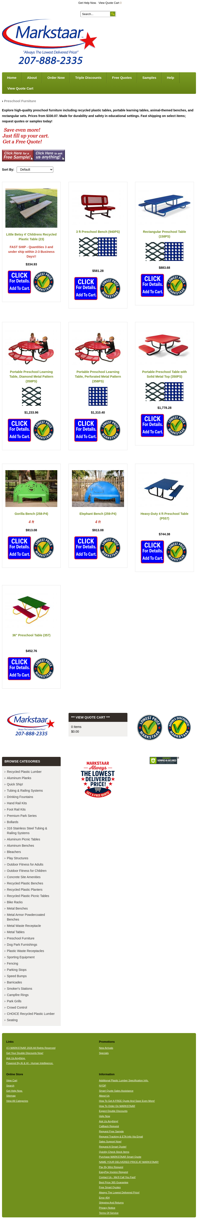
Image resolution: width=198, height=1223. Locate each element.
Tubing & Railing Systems (25, 790)
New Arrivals (106, 1048)
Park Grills (14, 1001)
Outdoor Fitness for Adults (25, 864)
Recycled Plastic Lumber (24, 771)
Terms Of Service (108, 1213)
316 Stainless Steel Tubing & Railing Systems (27, 830)
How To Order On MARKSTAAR (117, 1106)
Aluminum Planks (19, 778)
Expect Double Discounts (113, 1111)
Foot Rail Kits (16, 809)
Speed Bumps (17, 976)
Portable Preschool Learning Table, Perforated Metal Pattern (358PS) (98, 376)
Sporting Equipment (21, 957)
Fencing (12, 963)
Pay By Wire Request (111, 1167)
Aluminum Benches (20, 845)
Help (170, 77)
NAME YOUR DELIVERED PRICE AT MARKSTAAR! (128, 1162)
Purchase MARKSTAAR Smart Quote (120, 1156)
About (32, 77)
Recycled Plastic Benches (25, 883)
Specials (104, 1053)
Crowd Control (17, 1007)
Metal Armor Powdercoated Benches (26, 917)
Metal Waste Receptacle (24, 926)
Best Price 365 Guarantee (113, 1182)
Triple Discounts (88, 77)
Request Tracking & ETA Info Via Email (121, 1136)
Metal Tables (15, 932)
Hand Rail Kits (17, 803)
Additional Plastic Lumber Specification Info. (123, 1080)
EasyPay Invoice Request (113, 1172)
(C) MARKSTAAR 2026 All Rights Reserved (31, 1048)
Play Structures (17, 858)
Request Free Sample (111, 1131)
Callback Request (109, 1126)
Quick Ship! (15, 784)
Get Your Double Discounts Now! (24, 1053)
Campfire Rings (18, 995)
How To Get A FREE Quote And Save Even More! (127, 1101)
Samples (149, 77)
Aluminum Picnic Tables (23, 839)
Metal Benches (17, 908)
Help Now (104, 1116)
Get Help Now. (87, 2)
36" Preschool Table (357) (31, 635)
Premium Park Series (22, 816)
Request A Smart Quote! (112, 1146)
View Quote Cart (110, 2)
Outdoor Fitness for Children (27, 871)
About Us (104, 1095)
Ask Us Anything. (16, 1058)
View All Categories (17, 1101)
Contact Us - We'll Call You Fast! (117, 1177)
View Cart (11, 1080)
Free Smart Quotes (109, 1187)
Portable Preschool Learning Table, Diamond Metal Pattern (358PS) (31, 376)
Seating (12, 1020)
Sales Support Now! (110, 1141)
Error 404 (104, 1197)
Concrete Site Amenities (23, 877)
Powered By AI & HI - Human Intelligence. (29, 1063)
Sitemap (11, 1095)
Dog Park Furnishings (22, 944)
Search (10, 1085)
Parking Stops (17, 970)
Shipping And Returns (111, 1202)
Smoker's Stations (19, 988)
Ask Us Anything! (108, 1121)
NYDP (102, 1085)
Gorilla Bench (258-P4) (31, 514)
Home (11, 77)
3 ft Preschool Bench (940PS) (98, 232)
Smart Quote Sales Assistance (116, 1090)
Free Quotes (122, 77)
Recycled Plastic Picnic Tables (28, 896)
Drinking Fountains (20, 797)
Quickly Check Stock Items (114, 1151)
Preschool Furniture (20, 101)
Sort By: (8, 169)
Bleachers (14, 852)
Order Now (56, 77)
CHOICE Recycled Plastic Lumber (31, 1014)
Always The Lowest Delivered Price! (119, 1192)
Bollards (12, 822)
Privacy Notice (107, 1207)
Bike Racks (15, 902)
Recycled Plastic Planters (24, 889)
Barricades (14, 982)
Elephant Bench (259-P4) (98, 514)
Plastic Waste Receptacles (25, 951)
